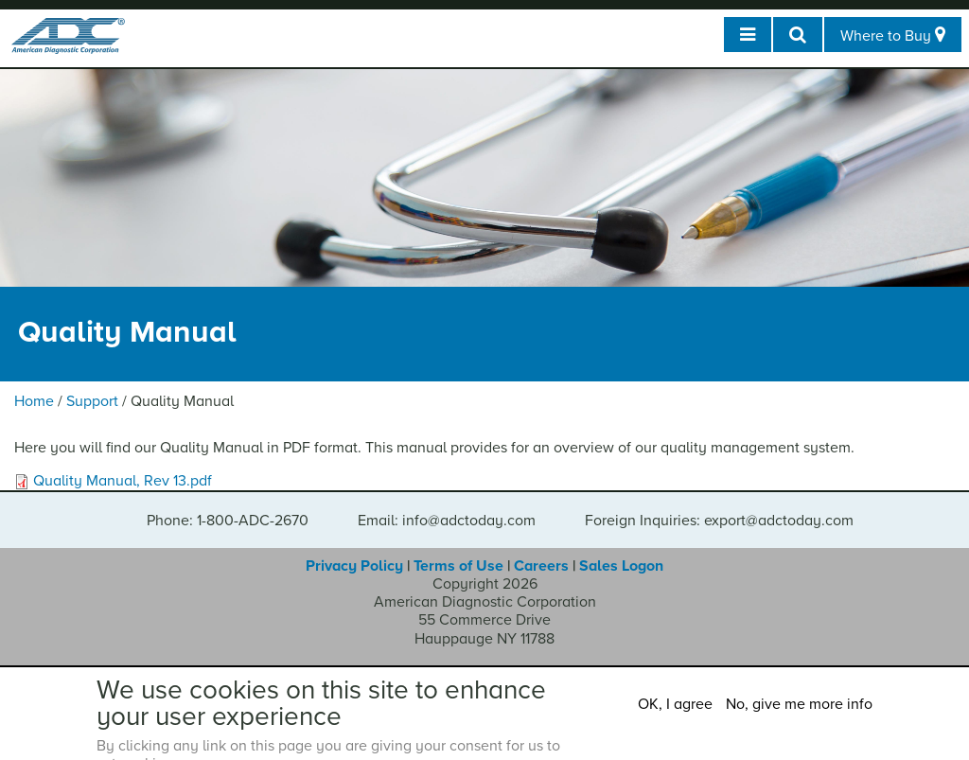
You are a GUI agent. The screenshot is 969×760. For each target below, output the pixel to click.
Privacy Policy (354, 566)
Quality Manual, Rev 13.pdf (122, 480)
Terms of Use (458, 566)
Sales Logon (621, 566)
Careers (541, 566)
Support (92, 401)
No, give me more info (799, 704)
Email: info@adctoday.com (447, 520)
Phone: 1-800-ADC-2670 (227, 520)
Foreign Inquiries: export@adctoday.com (719, 520)
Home (34, 401)
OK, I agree (675, 704)
